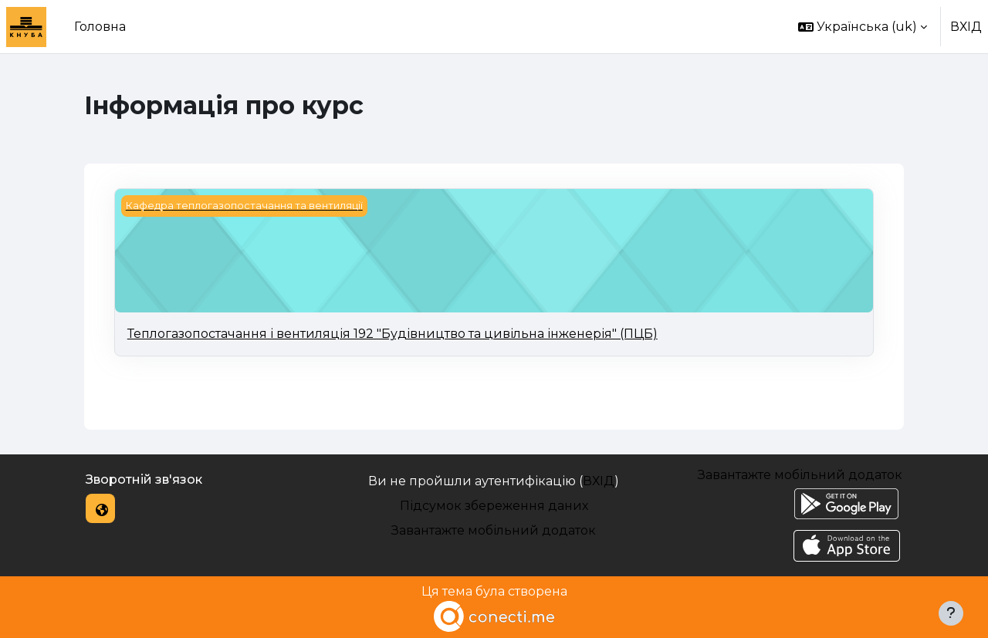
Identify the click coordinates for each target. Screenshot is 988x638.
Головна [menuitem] (100, 26)
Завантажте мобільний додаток (493, 530)
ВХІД (966, 26)
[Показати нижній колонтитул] (951, 613)
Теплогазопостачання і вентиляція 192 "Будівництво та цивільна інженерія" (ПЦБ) (392, 333)
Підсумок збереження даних (494, 505)
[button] (862, 26)
